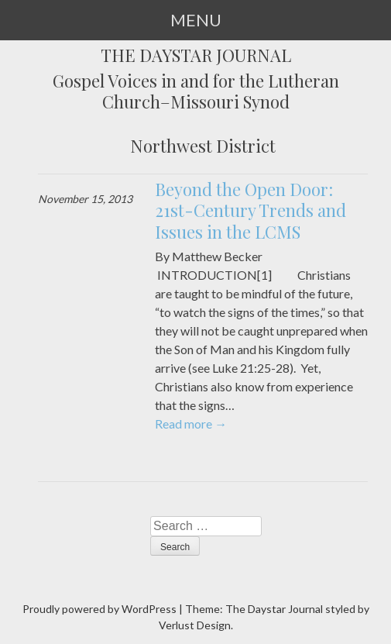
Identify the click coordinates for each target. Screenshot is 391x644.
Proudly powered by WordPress (99, 608)
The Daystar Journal (196, 56)
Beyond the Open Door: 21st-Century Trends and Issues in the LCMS (250, 210)
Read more (191, 423)
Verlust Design (195, 625)
